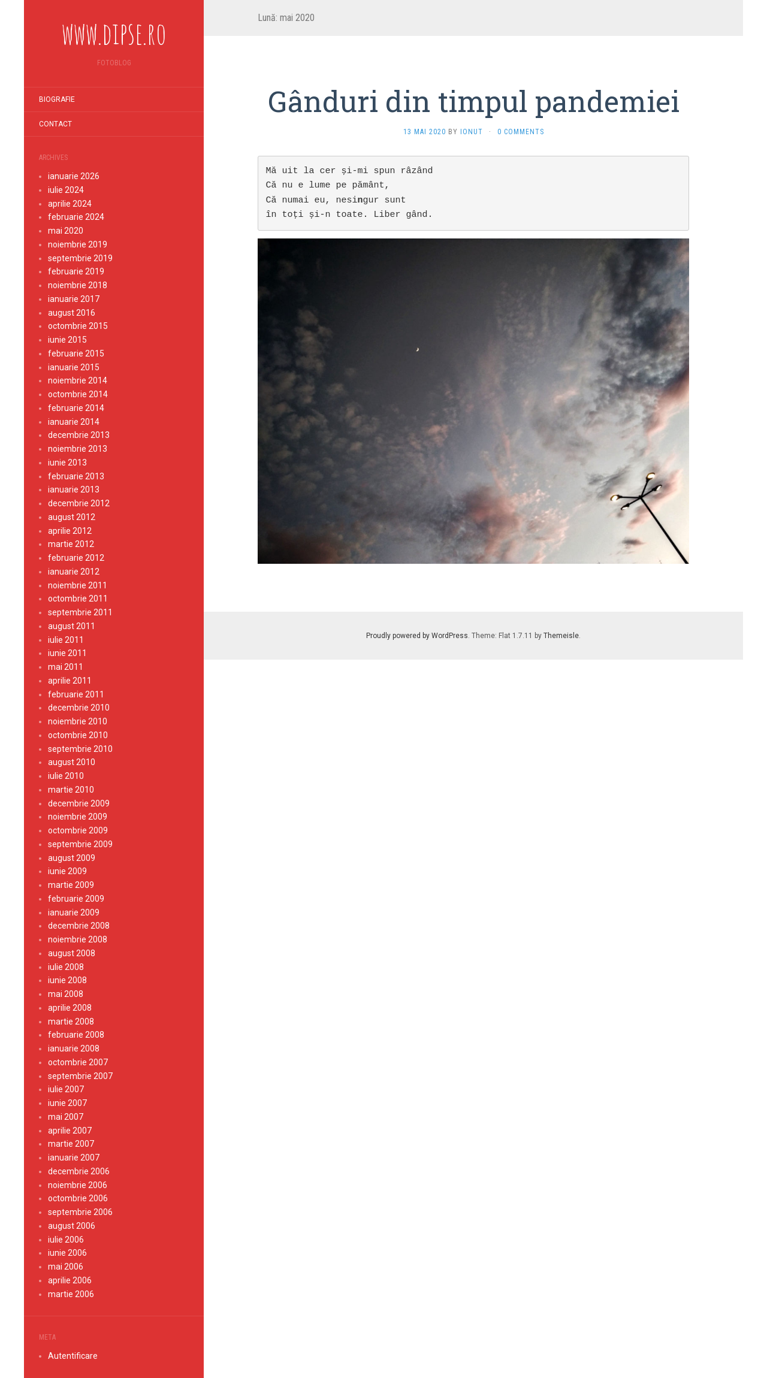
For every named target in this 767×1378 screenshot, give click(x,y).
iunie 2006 (67, 1253)
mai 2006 (65, 1266)
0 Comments (520, 132)
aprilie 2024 (70, 203)
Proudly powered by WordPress (417, 635)
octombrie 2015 (78, 326)
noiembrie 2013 (77, 449)
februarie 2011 (76, 694)
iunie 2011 (67, 653)
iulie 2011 (66, 640)
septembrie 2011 (80, 612)
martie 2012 (71, 544)
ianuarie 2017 (73, 299)
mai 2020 (65, 230)
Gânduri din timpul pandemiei (474, 101)
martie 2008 (71, 1021)
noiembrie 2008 (77, 939)
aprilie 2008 (70, 1008)
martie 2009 (71, 885)
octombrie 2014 (78, 394)
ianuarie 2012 (73, 571)
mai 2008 (65, 994)
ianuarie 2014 (73, 422)
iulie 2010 (66, 776)
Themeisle (561, 635)
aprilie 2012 (70, 531)
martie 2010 (71, 789)
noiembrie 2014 (77, 380)
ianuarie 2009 (73, 912)
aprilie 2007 (70, 1130)
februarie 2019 (76, 271)
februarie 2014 (76, 408)
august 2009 (71, 858)
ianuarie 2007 (73, 1157)
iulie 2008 (66, 967)
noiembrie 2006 (77, 1185)
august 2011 (71, 626)
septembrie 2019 (80, 258)
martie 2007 (71, 1144)
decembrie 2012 (79, 503)
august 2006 (71, 1226)
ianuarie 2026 (73, 176)
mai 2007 (65, 1117)
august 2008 (71, 953)
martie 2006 (71, 1294)
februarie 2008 (76, 1034)
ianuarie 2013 (73, 489)
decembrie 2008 (79, 925)
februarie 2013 (76, 476)
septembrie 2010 (80, 749)
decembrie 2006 (79, 1171)
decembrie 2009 (79, 803)
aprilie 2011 (70, 680)
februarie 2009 (76, 898)
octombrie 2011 (78, 598)
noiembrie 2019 (77, 244)
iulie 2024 (66, 190)
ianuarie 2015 (73, 367)
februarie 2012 (76, 558)
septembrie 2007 (80, 1076)
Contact (55, 124)
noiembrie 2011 (77, 585)
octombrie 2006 (78, 1198)
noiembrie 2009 (77, 816)
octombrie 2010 (78, 735)
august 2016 (71, 313)
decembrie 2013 (79, 435)
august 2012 (71, 517)
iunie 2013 (67, 462)
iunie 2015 (67, 339)
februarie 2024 (76, 217)
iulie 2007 (66, 1089)
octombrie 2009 (78, 830)
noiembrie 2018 (77, 285)
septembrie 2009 (80, 844)
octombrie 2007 (78, 1062)
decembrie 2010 (79, 707)
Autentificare (73, 1356)
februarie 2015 (76, 353)
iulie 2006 (66, 1239)
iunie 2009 (67, 871)
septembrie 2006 (80, 1212)
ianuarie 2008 (73, 1048)
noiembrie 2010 (77, 721)
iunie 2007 (67, 1103)
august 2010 (71, 762)
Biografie (57, 99)
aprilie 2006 (70, 1280)
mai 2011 (65, 667)
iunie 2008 (67, 980)
